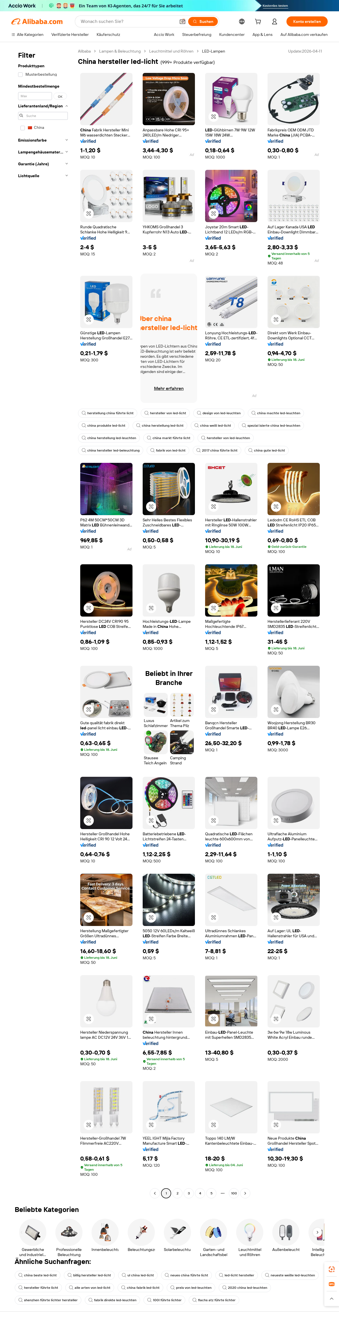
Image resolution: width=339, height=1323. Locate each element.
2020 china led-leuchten (244, 1287)
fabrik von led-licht (168, 450)
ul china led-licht (138, 1275)
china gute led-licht (266, 450)
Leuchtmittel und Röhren (171, 51)
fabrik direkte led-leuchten (112, 1300)
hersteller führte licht (38, 1287)
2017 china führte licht (217, 450)
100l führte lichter (164, 1300)
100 (234, 1193)
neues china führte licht (186, 1275)
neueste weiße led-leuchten (290, 1275)
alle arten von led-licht (89, 1287)
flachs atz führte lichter (214, 1300)
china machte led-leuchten (275, 413)
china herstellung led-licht (160, 425)
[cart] (259, 22)
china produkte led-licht (103, 425)
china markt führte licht (168, 438)
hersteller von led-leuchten (225, 438)
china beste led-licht (37, 1275)
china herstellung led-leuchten (109, 438)
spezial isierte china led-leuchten (271, 425)
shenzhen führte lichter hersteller (48, 1300)
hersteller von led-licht (165, 413)
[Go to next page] (245, 1193)
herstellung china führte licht (108, 413)
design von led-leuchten (219, 413)
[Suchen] (203, 21)
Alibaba (84, 51)
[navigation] (43, 623)
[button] (182, 21)
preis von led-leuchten (191, 1287)
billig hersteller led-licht (89, 1275)
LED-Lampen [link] (213, 51)
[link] (331, 1269)
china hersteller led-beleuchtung (111, 450)
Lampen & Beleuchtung (120, 51)
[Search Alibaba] (128, 21)
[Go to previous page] (155, 1193)
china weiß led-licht (212, 425)
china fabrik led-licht (140, 1287)
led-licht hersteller (236, 1275)
